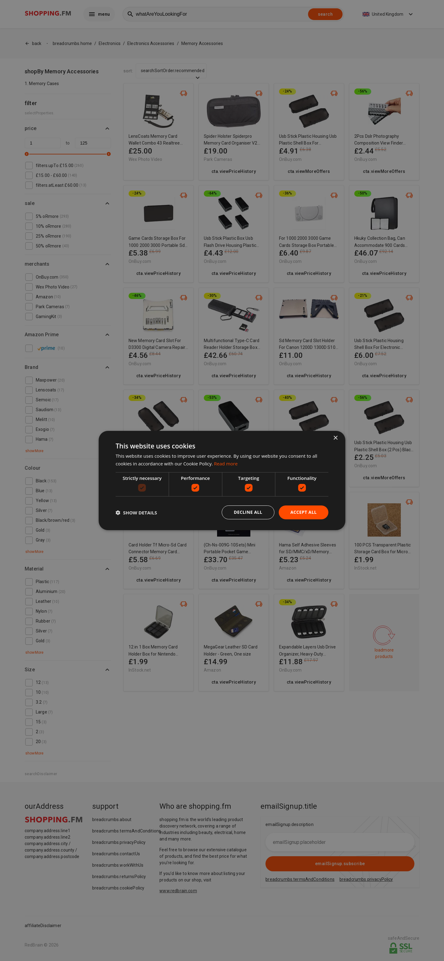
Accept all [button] (303, 512)
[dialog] (222, 480)
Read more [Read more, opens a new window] (226, 463)
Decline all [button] (248, 512)
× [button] (335, 438)
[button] (136, 512)
